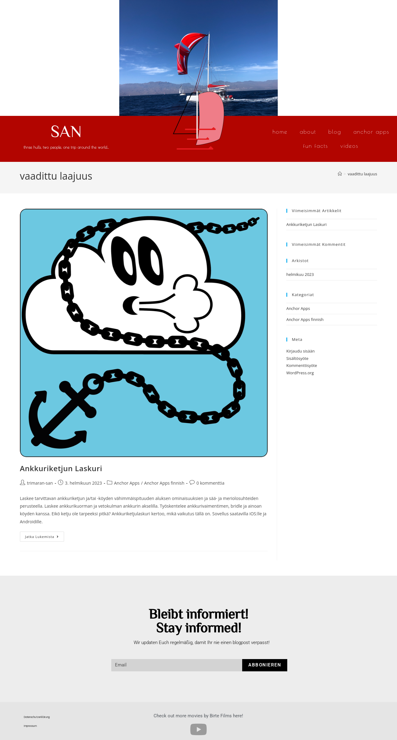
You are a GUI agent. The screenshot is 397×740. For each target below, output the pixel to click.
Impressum (30, 726)
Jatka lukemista (44, 535)
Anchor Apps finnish (164, 483)
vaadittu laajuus (362, 174)
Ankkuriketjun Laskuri (61, 468)
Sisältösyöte (297, 358)
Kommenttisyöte (301, 365)
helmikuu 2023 (300, 274)
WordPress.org (300, 373)
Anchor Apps (371, 131)
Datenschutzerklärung (37, 717)
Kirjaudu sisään (300, 351)
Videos (349, 146)
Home (280, 131)
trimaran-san (40, 483)
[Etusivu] (340, 174)
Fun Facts (315, 146)
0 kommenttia (210, 483)
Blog (334, 131)
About (308, 131)
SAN (66, 130)
